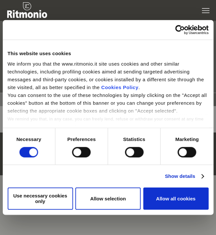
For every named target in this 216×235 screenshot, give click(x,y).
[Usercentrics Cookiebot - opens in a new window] (179, 30)
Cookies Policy (120, 87)
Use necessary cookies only (40, 198)
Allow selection (108, 198)
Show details (180, 176)
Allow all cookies (176, 198)
